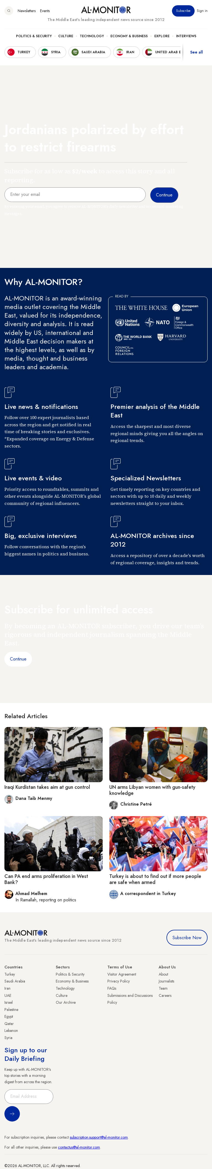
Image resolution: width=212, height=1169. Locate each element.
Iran (7, 988)
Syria (8, 1037)
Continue (18, 659)
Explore (161, 36)
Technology (92, 36)
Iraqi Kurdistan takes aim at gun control (47, 787)
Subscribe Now (187, 937)
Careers (165, 995)
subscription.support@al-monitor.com (99, 1137)
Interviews (186, 36)
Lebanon (11, 1030)
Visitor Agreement (121, 974)
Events (45, 11)
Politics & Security (34, 36)
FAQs (111, 988)
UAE (7, 995)
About (163, 974)
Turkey (9, 974)
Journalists (166, 981)
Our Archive (66, 1002)
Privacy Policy (118, 981)
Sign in (202, 10)
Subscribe (183, 10)
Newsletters (27, 11)
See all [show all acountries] (196, 52)
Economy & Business (129, 36)
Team (163, 988)
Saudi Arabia (14, 981)
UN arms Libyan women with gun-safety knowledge (152, 790)
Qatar (9, 1023)
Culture (65, 36)
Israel (8, 1002)
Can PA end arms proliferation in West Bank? (46, 879)
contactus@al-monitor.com (79, 1147)
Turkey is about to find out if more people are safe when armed (155, 879)
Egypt (8, 1016)
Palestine (11, 1009)
